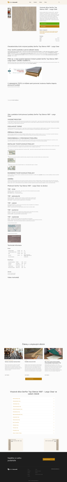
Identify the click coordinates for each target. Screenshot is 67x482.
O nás (36, 469)
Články (45, 2)
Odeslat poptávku (43, 23)
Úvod (28, 469)
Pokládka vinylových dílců (30, 361)
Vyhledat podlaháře (47, 459)
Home (30, 2)
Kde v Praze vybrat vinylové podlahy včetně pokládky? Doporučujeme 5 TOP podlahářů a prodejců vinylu (53, 363)
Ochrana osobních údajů (39, 474)
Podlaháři (35, 2)
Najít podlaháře (43, 26)
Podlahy (40, 2)
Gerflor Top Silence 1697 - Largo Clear (51, 440)
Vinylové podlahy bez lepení (53, 31)
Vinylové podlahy (42, 31)
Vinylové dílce (47, 31)
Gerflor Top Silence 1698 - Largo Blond (15, 440)
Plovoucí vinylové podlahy (50, 32)
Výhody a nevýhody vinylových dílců (12, 361)
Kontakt (36, 472)
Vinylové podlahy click (43, 32)
